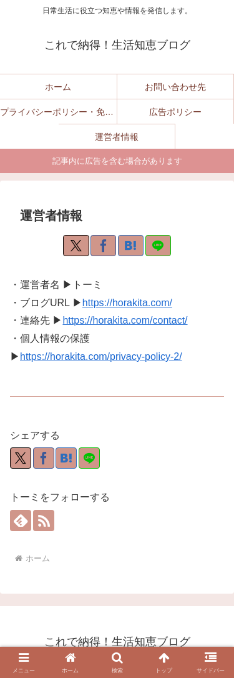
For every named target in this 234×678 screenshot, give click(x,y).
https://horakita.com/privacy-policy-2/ (101, 356)
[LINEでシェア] (158, 245)
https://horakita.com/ (127, 302)
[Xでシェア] (76, 245)
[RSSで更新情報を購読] (43, 520)
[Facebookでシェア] (103, 245)
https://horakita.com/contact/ (124, 320)
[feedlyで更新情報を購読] (20, 520)
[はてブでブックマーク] (131, 245)
